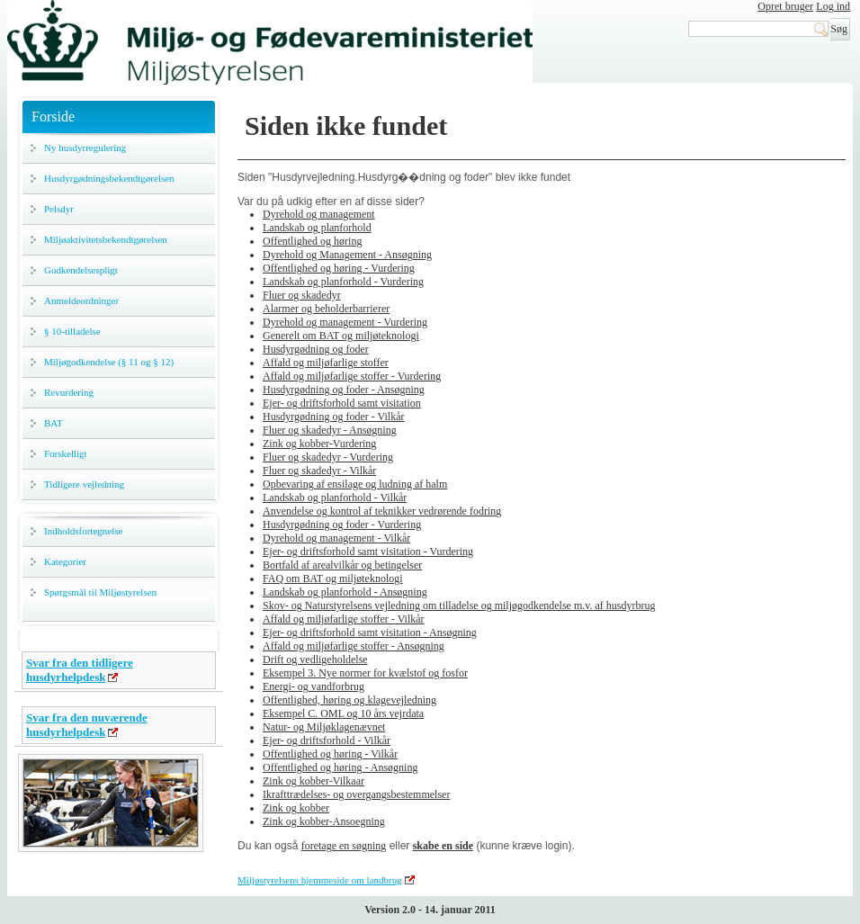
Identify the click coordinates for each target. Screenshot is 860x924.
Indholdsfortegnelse (83, 530)
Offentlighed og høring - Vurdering (339, 268)
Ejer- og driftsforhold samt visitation (342, 403)
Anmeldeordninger (81, 300)
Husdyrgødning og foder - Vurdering (342, 524)
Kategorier (65, 561)
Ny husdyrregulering (85, 147)
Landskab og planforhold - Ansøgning (345, 592)
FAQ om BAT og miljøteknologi (333, 578)
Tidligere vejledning (84, 484)
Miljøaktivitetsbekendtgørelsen (105, 239)
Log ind (833, 6)
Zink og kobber (296, 808)
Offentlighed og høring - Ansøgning (340, 767)
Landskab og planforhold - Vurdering (343, 281)
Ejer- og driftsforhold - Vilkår (326, 740)
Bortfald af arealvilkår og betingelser (342, 565)
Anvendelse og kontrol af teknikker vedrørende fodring (382, 511)
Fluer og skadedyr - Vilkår (319, 470)
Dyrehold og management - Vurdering (345, 322)
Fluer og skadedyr (302, 295)
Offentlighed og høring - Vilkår (330, 754)
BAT (53, 422)
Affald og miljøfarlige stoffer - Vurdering (352, 376)
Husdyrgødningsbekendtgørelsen (109, 178)
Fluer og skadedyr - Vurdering (328, 457)
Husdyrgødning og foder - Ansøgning (344, 389)
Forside (53, 116)
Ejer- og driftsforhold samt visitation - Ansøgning (370, 632)
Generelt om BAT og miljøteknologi (341, 335)
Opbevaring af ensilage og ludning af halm (355, 484)
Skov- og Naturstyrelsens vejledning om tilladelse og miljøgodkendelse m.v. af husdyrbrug (459, 605)
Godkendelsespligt (81, 270)
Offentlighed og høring (312, 241)
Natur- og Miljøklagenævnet (324, 727)
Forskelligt (65, 453)
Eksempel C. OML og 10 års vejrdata (343, 713)
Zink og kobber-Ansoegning (324, 821)
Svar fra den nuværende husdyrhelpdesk (87, 725)
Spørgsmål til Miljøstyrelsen (100, 592)
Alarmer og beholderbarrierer (326, 308)
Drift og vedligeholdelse (315, 659)
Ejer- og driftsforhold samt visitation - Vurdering (368, 551)
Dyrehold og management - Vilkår (336, 538)
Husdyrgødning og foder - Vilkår (333, 416)
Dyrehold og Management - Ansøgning (347, 254)
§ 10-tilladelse (72, 331)
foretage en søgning (344, 845)
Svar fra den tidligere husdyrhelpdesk (79, 670)
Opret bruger (785, 6)
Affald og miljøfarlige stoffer (326, 362)
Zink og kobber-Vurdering (319, 443)
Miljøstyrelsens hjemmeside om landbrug (319, 880)
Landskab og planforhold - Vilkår (335, 497)
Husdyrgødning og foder (316, 349)
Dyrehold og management (319, 214)
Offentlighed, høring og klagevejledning (349, 700)
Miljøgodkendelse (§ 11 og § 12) (109, 361)
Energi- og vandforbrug (313, 686)
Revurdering (69, 392)
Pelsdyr (59, 208)
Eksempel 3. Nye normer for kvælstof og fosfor (365, 673)
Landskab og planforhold (317, 227)
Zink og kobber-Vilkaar (313, 781)
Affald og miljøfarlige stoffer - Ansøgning (353, 646)
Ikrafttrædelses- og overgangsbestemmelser (356, 794)
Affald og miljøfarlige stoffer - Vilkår (344, 619)
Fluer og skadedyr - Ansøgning (330, 430)
